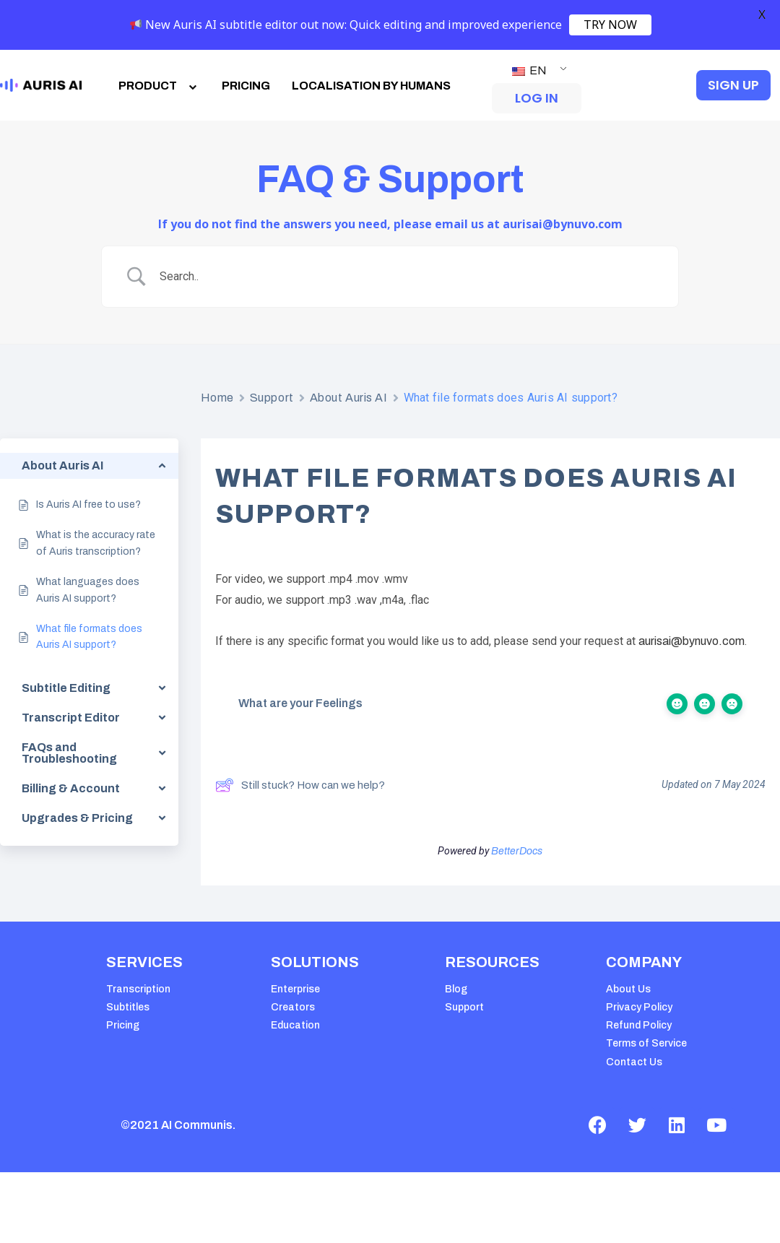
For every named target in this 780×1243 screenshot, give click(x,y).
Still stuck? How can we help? (300, 785)
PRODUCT (159, 85)
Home (217, 397)
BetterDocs (516, 851)
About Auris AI (349, 397)
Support (272, 397)
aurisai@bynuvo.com (691, 641)
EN (529, 70)
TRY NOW (610, 25)
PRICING (246, 85)
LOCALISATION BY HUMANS (371, 85)
